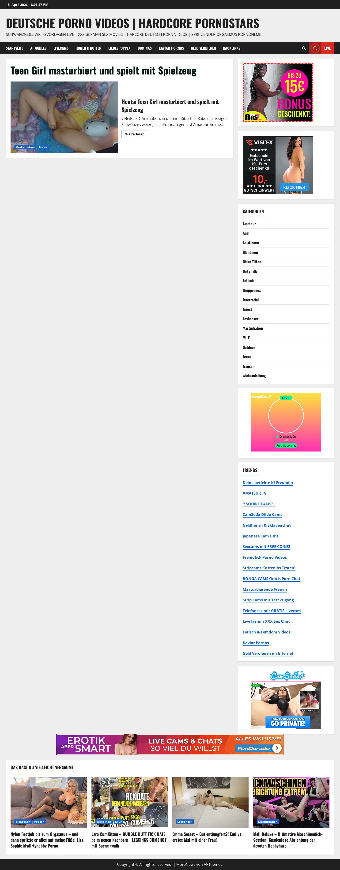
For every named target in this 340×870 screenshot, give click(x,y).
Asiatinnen (251, 242)
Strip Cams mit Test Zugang (268, 600)
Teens (43, 147)
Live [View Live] (320, 48)
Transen (248, 366)
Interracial (251, 300)
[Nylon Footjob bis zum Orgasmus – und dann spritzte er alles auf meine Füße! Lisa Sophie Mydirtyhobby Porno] (49, 802)
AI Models (38, 48)
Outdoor (249, 347)
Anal (246, 233)
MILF (246, 338)
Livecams (60, 48)
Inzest (247, 309)
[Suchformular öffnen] (304, 48)
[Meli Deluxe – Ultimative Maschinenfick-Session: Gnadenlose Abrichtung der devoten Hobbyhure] (291, 802)
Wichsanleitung (254, 375)
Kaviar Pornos (171, 48)
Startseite (14, 48)
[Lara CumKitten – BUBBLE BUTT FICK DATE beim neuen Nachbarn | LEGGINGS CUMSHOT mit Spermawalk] (129, 802)
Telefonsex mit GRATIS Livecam (272, 610)
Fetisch (248, 280)
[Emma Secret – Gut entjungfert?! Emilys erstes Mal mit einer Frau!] (210, 802)
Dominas (145, 48)
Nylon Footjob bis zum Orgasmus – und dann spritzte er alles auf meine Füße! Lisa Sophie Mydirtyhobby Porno (47, 840)
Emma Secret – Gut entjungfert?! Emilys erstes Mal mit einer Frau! (206, 837)
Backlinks (231, 48)
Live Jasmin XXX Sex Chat (266, 621)
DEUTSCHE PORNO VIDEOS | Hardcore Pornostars (132, 22)
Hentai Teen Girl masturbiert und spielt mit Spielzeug (64, 117)
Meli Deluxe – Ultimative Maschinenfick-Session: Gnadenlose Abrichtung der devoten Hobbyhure (288, 840)
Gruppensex (252, 290)
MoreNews (185, 864)
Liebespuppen (119, 48)
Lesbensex (251, 319)
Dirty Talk (250, 271)
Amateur (249, 223)
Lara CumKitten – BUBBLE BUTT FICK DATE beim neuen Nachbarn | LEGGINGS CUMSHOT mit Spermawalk (128, 840)
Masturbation (25, 147)
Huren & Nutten (88, 48)
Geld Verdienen (203, 48)
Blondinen (250, 252)
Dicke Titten (252, 261)
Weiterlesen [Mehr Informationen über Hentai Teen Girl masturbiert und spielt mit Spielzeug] (136, 135)
